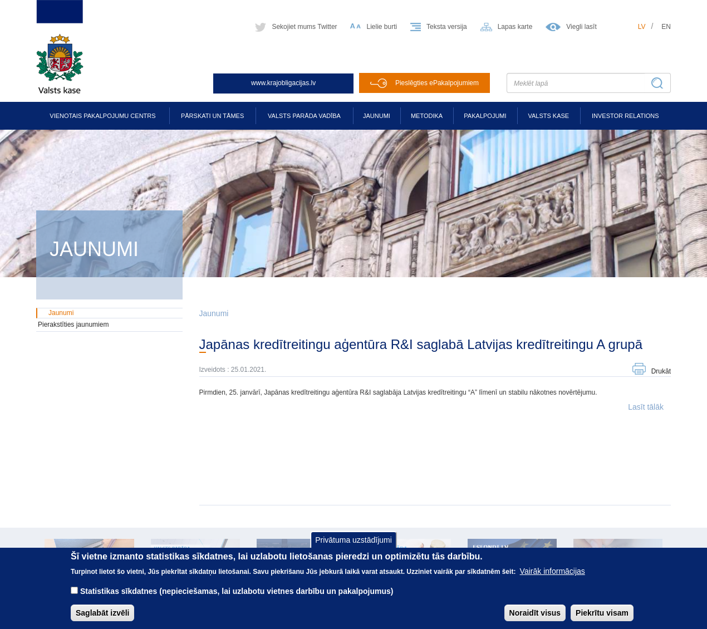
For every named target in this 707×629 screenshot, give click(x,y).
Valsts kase (548, 115)
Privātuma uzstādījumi (353, 547)
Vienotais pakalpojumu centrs (102, 115)
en (666, 27)
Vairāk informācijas (552, 579)
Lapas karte (515, 27)
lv (642, 27)
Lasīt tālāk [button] (646, 406)
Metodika (427, 115)
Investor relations (625, 115)
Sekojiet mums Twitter (304, 27)
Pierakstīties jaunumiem (73, 324)
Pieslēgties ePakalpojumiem (437, 83)
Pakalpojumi (485, 115)
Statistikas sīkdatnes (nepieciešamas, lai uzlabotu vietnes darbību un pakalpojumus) (237, 599)
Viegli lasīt (581, 27)
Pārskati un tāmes (212, 115)
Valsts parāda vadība (304, 115)
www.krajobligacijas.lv (283, 83)
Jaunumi (376, 115)
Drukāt (661, 371)
